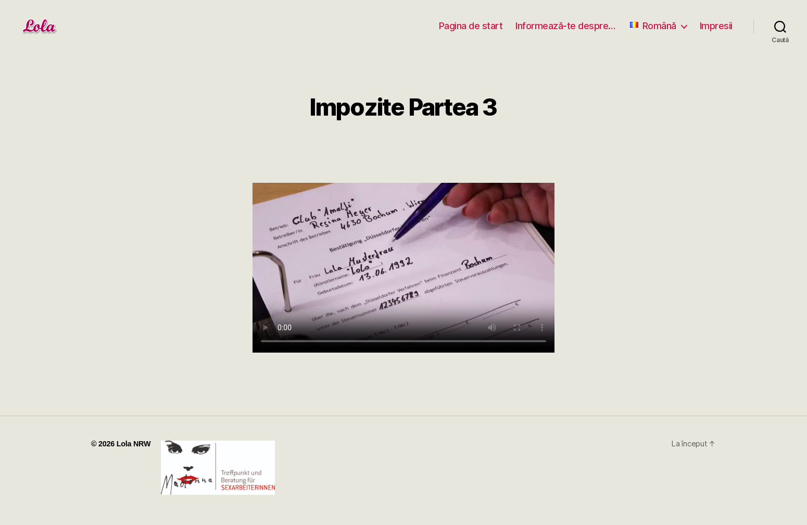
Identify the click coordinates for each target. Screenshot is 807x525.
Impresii (716, 25)
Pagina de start (471, 25)
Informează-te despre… (565, 25)
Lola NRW (134, 444)
